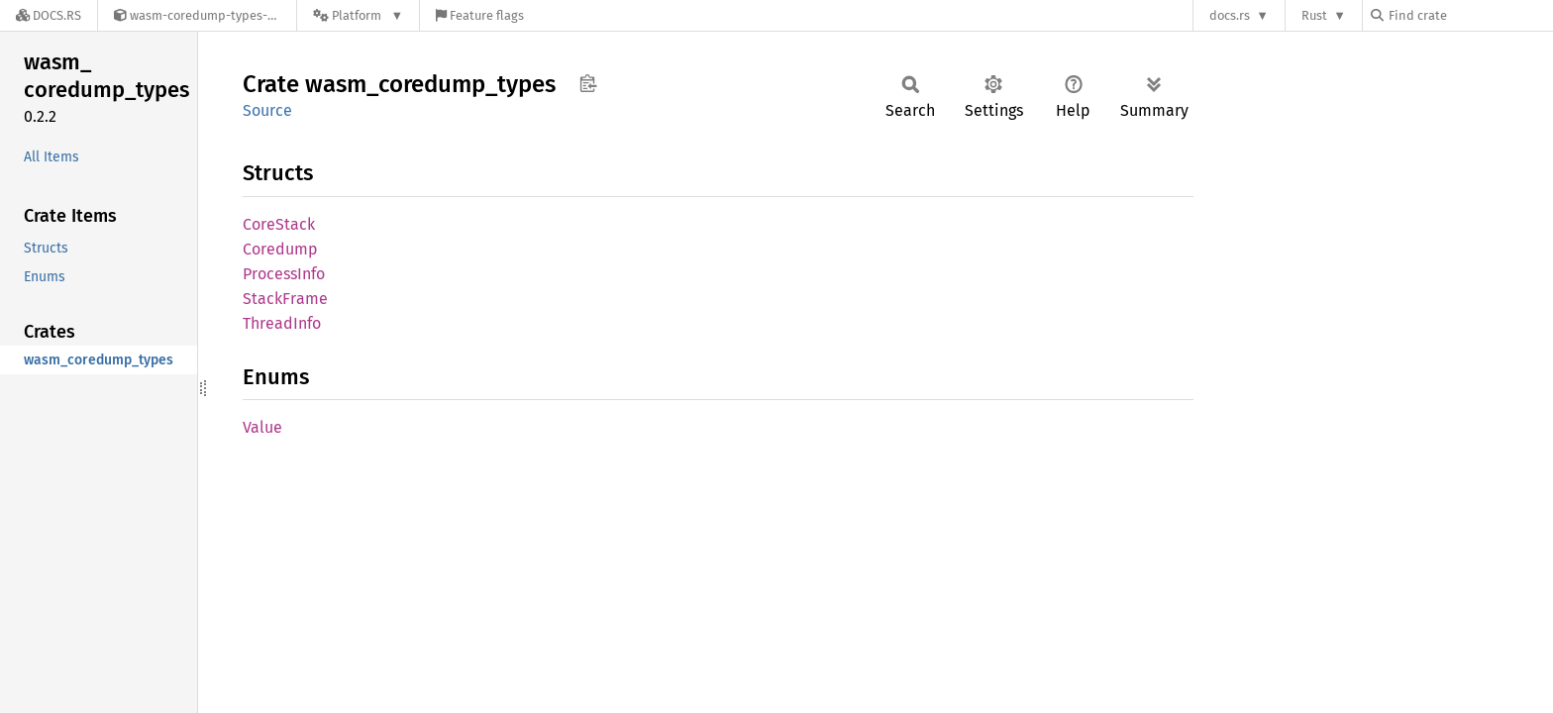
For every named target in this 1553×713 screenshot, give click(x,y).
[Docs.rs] (48, 15)
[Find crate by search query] (1470, 15)
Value (262, 427)
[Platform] (358, 15)
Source (267, 110)
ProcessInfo (284, 273)
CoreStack (279, 224)
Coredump (280, 249)
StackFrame (285, 298)
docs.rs (1229, 15)
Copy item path (587, 83)
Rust (1314, 15)
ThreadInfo (282, 323)
